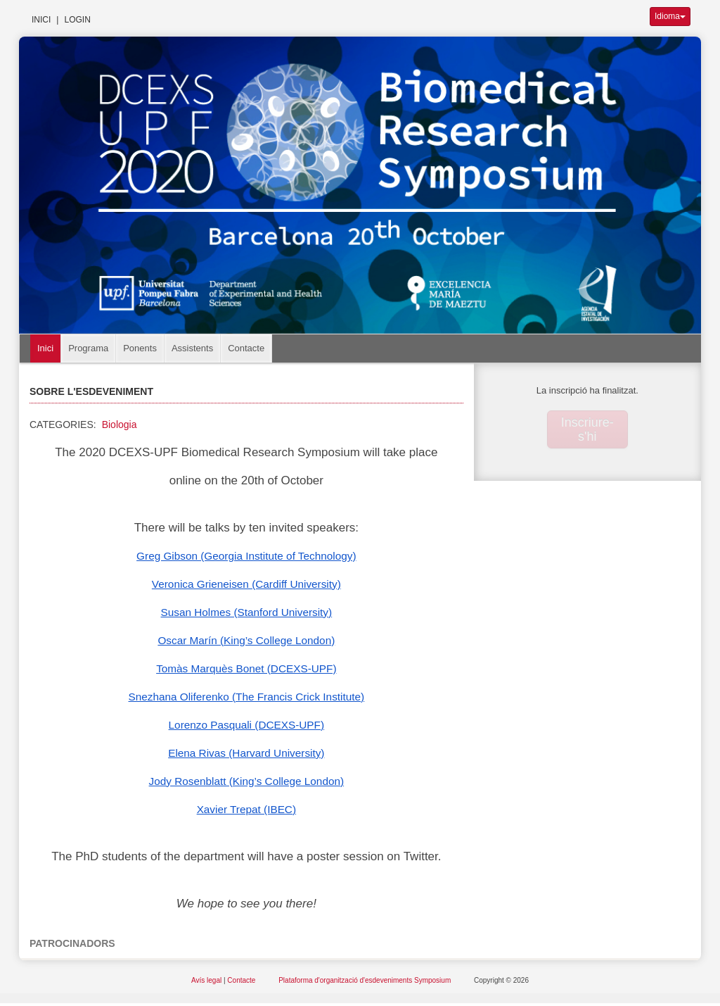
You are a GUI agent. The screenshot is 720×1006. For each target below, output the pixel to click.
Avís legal (207, 980)
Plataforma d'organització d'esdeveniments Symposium (365, 980)
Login (77, 20)
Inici (41, 20)
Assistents (192, 348)
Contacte (246, 348)
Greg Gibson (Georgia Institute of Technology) (246, 556)
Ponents (140, 348)
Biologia (119, 424)
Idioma (670, 16)
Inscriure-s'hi (587, 429)
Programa (88, 348)
